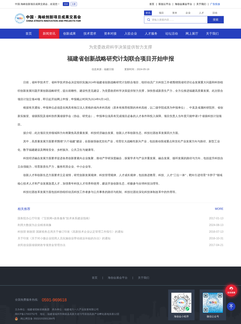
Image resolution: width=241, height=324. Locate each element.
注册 (74, 4)
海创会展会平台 (183, 4)
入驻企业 (130, 33)
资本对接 (110, 33)
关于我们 (201, 4)
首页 (151, 4)
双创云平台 (164, 4)
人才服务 (151, 33)
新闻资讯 (49, 33)
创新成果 (69, 33)
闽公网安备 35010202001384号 (37, 318)
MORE (219, 208)
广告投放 (215, 4)
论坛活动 (171, 33)
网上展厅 (192, 33)
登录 (66, 4)
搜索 (215, 19)
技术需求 (90, 33)
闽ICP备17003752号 (26, 314)
